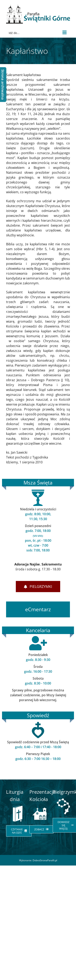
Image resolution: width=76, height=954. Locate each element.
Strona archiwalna (2, 84)
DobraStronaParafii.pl (45, 860)
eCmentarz (38, 609)
